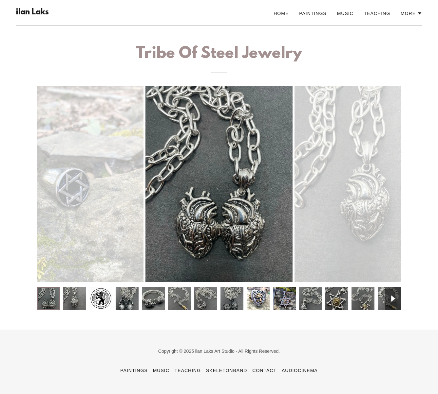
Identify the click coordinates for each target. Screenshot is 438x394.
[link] (32, 12)
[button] (411, 13)
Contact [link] (264, 370)
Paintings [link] (312, 13)
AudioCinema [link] (300, 370)
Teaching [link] (377, 13)
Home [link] (281, 13)
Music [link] (345, 13)
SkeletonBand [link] (226, 370)
